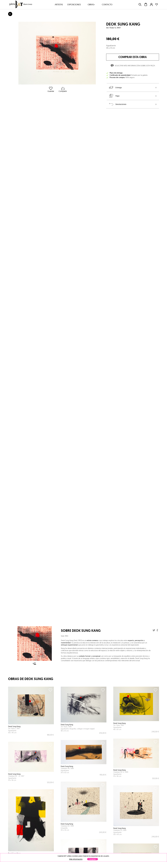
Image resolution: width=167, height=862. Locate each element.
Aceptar (92, 859)
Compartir (63, 89)
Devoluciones (117, 104)
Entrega (115, 87)
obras (91, 4)
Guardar (51, 89)
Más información (76, 859)
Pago (114, 96)
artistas (59, 4)
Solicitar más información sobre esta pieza (132, 66)
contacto (107, 4)
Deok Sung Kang (123, 24)
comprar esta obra (132, 57)
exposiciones (74, 4)
